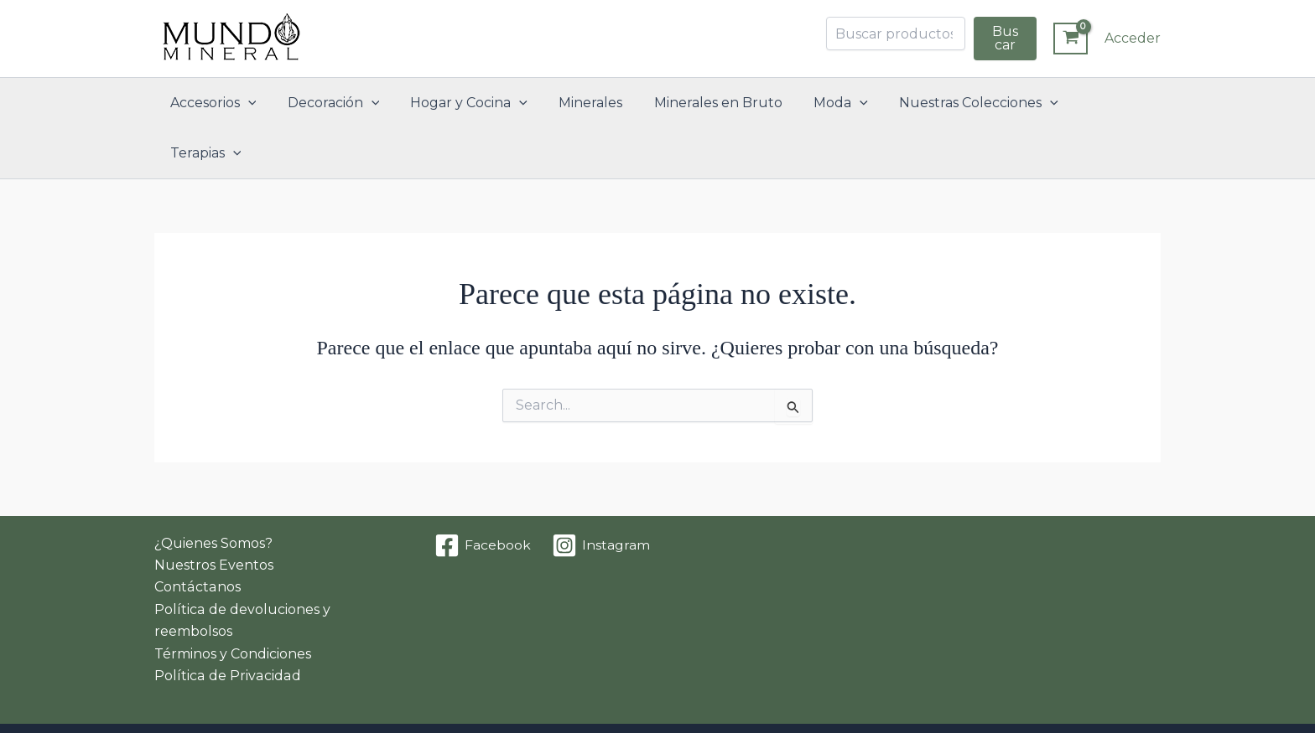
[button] (255, 103)
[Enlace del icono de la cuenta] (1132, 38)
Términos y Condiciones (232, 604)
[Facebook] (483, 495)
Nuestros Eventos (213, 515)
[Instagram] (601, 495)
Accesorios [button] (221, 103)
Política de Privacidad (226, 625)
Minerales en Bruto (708, 103)
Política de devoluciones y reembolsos (242, 570)
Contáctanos (196, 537)
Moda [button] (826, 103)
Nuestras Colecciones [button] (960, 103)
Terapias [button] (1101, 103)
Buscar (1005, 38)
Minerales (585, 103)
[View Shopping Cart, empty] (1070, 38)
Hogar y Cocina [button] (468, 103)
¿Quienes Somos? (213, 493)
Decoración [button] (337, 103)
